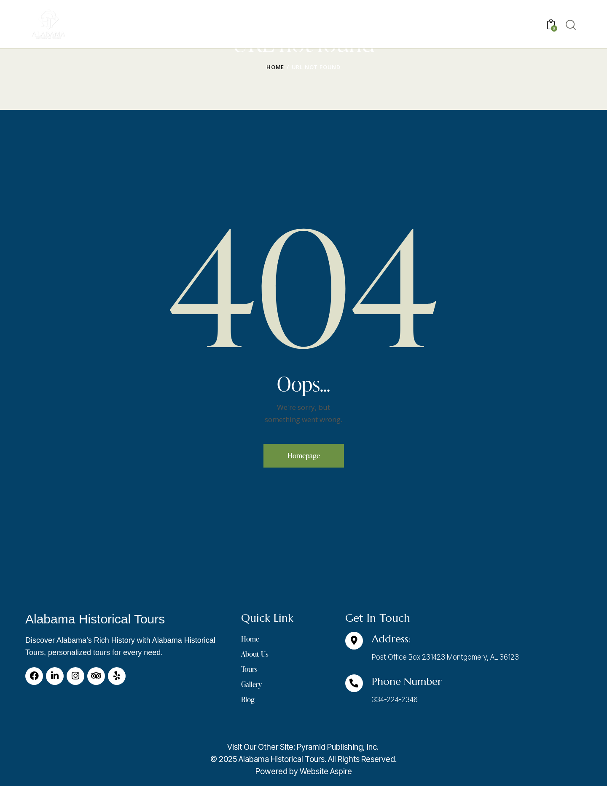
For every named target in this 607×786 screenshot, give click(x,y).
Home (275, 67)
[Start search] (571, 25)
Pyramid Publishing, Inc (337, 747)
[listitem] (303, 759)
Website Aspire (326, 771)
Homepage (303, 455)
